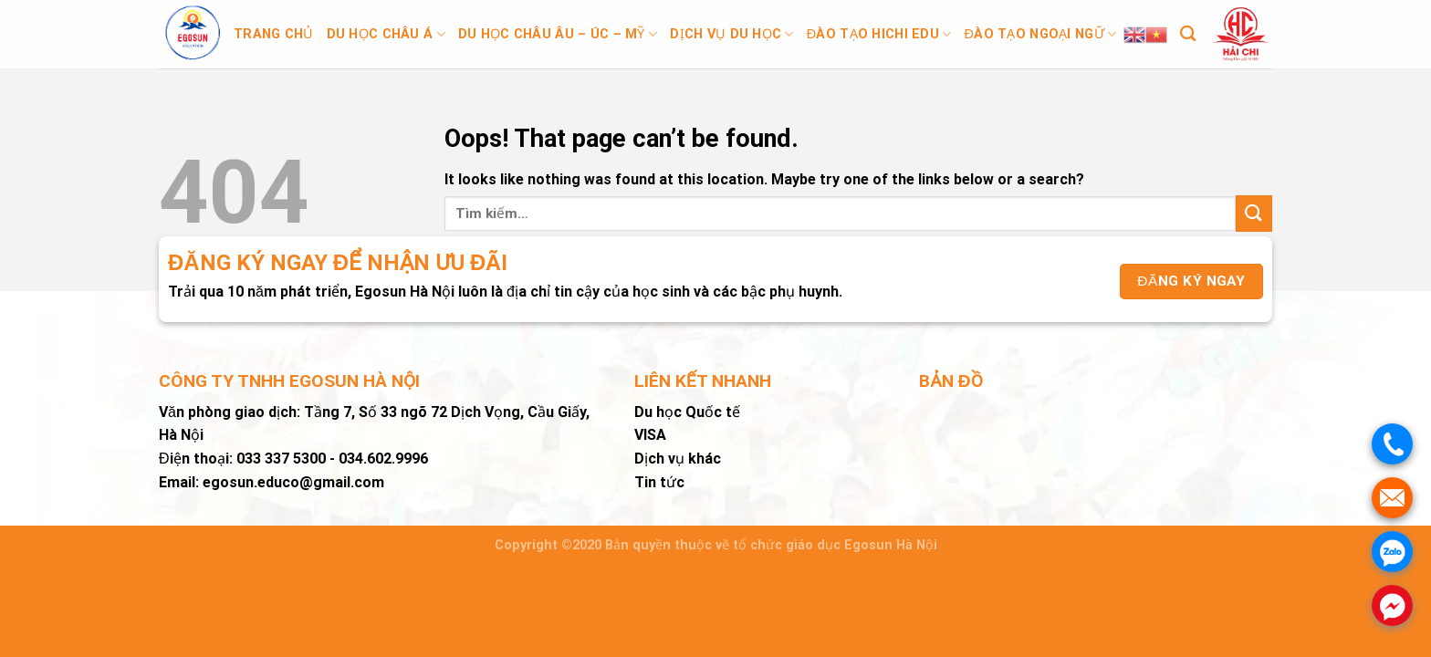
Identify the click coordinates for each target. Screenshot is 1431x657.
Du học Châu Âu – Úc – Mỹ (557, 34)
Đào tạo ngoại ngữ (1041, 34)
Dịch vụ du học (732, 34)
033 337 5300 (281, 458)
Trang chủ (274, 34)
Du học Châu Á (386, 34)
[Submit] (1254, 213)
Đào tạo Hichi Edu (879, 34)
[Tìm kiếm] (1188, 34)
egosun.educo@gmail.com (293, 482)
